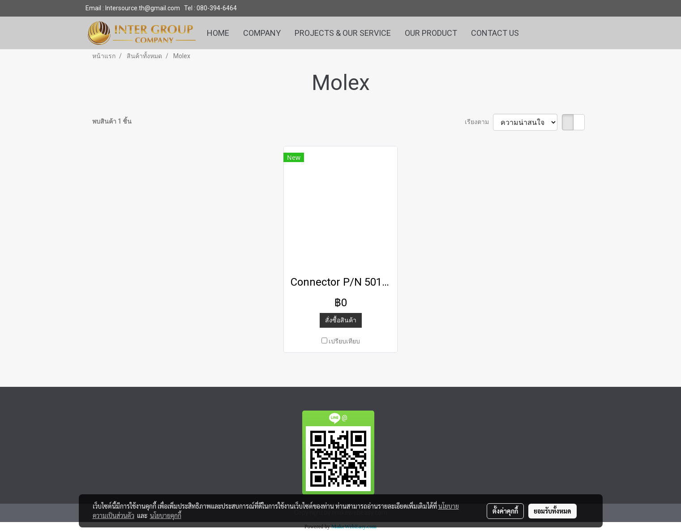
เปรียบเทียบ (344, 341)
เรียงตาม (479, 121)
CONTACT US (495, 33)
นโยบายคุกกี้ (165, 515)
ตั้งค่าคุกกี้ (505, 511)
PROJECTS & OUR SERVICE (343, 33)
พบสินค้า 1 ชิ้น (112, 121)
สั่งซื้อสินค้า (340, 320)
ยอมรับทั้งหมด (552, 511)
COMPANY (262, 33)
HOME (218, 33)
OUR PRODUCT (431, 33)
